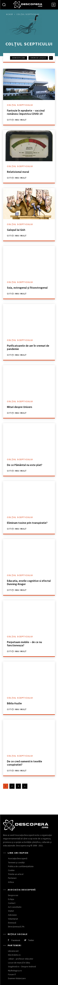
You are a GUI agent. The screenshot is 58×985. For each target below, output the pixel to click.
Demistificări (18, 58)
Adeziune (12, 914)
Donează (12, 922)
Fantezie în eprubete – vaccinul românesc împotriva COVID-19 (26, 112)
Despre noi (13, 895)
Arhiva (11, 882)
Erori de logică (38, 58)
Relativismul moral (18, 172)
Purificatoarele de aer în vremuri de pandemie (28, 347)
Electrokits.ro (14, 954)
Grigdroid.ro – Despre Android (22, 966)
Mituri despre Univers (19, 407)
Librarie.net (13, 951)
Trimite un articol (15, 874)
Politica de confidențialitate (21, 866)
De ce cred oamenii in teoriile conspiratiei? (24, 763)
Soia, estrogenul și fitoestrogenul (27, 287)
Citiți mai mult (17, 120)
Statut (11, 910)
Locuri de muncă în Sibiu (19, 962)
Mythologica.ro (15, 970)
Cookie (11, 870)
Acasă (9, 14)
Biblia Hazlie (14, 703)
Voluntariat (13, 918)
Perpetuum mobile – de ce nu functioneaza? (24, 643)
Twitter (31, 940)
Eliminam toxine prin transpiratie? (27, 523)
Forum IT (12, 974)
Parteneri (12, 878)
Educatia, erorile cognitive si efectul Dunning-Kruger (29, 582)
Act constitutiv (14, 907)
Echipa (11, 899)
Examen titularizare (17, 978)
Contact (11, 903)
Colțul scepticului (20, 105)
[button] (4, 5)
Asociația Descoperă (17, 858)
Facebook (15, 940)
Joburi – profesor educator (20, 958)
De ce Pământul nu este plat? (24, 465)
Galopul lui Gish (16, 230)
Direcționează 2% (16, 926)
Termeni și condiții (16, 862)
